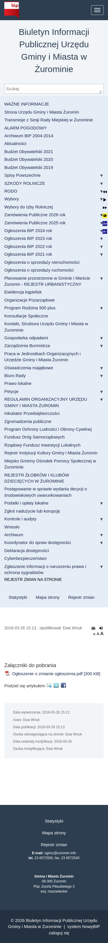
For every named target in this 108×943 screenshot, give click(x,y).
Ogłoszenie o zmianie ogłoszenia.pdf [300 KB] (52, 673)
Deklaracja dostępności (26, 550)
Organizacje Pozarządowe (29, 300)
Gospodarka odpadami (26, 337)
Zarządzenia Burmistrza (27, 345)
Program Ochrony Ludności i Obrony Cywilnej (48, 429)
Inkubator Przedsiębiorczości (32, 413)
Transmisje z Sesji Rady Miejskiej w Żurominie (48, 119)
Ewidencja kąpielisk (23, 291)
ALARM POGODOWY (25, 127)
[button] (105, 192)
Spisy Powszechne (22, 175)
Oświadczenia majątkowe (28, 367)
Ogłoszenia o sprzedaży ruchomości (39, 270)
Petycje (11, 391)
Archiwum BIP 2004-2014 (28, 135)
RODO (10, 191)
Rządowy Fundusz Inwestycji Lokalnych (42, 445)
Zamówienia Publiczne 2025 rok (35, 222)
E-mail (50, 685)
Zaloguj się (59, 932)
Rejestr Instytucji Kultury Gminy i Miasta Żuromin (50, 452)
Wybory (11, 198)
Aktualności (15, 143)
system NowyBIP (83, 926)
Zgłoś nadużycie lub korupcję (32, 511)
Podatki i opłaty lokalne (26, 502)
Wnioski (12, 526)
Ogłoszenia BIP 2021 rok (28, 254)
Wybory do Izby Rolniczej (28, 206)
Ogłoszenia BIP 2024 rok (28, 230)
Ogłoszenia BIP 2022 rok (28, 246)
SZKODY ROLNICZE (24, 183)
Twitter (57, 685)
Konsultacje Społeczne (26, 315)
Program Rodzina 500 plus (30, 307)
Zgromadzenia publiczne (27, 421)
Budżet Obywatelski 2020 (28, 159)
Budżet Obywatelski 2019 (28, 167)
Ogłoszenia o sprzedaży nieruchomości (41, 262)
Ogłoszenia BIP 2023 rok (28, 238)
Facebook (64, 685)
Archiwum (13, 534)
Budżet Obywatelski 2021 (28, 151)
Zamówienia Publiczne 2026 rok (35, 214)
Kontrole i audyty (20, 518)
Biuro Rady (15, 375)
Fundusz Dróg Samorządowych (34, 436)
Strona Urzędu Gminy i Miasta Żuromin (41, 112)
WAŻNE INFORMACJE (26, 103)
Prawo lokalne (17, 383)
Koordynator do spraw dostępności (37, 542)
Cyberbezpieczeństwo (25, 558)
